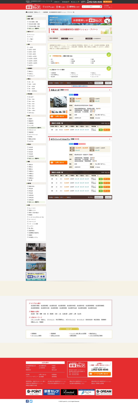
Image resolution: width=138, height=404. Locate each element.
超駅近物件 (73, 335)
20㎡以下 (31, 97)
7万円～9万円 (32, 54)
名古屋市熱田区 (35, 308)
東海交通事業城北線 (80, 108)
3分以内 (31, 149)
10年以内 (31, 195)
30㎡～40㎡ (32, 101)
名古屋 (93, 61)
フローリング (32, 221)
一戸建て (31, 39)
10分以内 (31, 156)
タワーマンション (33, 134)
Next (66, 111)
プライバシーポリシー (32, 376)
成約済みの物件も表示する (80, 86)
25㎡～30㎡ (32, 99)
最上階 (30, 180)
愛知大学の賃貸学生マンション (78, 381)
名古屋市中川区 (45, 308)
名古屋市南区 (63, 308)
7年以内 (31, 193)
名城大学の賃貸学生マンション (34, 383)
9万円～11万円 (32, 56)
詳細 (101, 129)
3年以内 (31, 188)
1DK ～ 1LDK (32, 84)
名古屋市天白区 (92, 308)
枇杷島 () (55, 63)
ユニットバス (95, 76)
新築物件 (103, 319)
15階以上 (31, 173)
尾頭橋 (73, 61)
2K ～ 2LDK (32, 86)
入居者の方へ (57, 1)
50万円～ (31, 65)
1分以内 (31, 147)
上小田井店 (42, 367)
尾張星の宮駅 (91, 108)
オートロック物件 (36, 335)
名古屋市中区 (80, 305)
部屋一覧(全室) (106, 123)
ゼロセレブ (31, 76)
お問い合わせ (107, 129)
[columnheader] (52, 126)
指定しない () (34, 28)
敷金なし (31, 71)
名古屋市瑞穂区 (100, 305)
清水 (72, 59)
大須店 (28, 367)
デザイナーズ (32, 130)
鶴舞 (41, 313)
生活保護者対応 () (35, 127)
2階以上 (31, 166)
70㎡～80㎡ (32, 108)
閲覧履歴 (66, 2)
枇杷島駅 (86, 110)
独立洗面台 (97, 319)
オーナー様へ (107, 7)
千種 (37, 313)
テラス (30, 41)
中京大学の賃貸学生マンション (56, 383)
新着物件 (34, 333)
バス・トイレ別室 (33, 223)
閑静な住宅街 (32, 139)
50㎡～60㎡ (32, 106)
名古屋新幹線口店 (31, 365)
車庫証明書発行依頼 (31, 385)
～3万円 (31, 47)
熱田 (93, 59)
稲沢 (93, 63)
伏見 (44, 313)
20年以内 (31, 200)
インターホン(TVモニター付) (36, 217)
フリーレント (74, 74)
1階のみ (31, 164)
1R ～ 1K (31, 82)
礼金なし (31, 73)
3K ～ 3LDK (32, 88)
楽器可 (30, 118)
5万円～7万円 (32, 52)
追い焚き (31, 228)
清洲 (72, 63)
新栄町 (52, 313)
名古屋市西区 (62, 305)
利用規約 (54, 374)
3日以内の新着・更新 (34, 24)
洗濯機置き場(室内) (34, 232)
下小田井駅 (85, 111)
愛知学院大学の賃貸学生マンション (101, 381)
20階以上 (31, 175)
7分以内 (31, 154)
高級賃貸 (31, 132)
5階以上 (31, 169)
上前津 (70, 313)
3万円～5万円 (32, 49)
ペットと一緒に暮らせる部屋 (78, 333)
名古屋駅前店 (42, 365)
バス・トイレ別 (35, 319)
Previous (50, 111)
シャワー (31, 226)
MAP (90, 105)
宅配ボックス (32, 210)
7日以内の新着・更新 (34, 26)
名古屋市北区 (53, 305)
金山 (52, 61)
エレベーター (32, 208)
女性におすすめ (55, 335)
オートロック (32, 219)
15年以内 (31, 197)
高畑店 (53, 367)
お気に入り (76, 2)
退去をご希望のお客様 (97, 383)
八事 (75, 313)
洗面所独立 (31, 230)
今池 (56, 313)
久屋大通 (64, 313)
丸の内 (79, 313)
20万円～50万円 (33, 63)
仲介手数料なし (55, 74)
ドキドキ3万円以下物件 (96, 335)
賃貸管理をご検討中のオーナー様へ (36, 381)
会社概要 (106, 5)
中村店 (53, 365)
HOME (28, 374)
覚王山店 (54, 369)
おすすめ (31, 141)
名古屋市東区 (44, 305)
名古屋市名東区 (82, 308)
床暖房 (30, 235)
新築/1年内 (31, 186)
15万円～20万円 (33, 61)
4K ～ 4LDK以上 (33, 91)
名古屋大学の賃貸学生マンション (57, 381)
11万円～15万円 (33, 58)
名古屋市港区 (54, 308)
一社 (60, 313)
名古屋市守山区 (72, 308)
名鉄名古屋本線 (79, 161)
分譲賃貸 (31, 123)
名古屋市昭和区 (90, 305)
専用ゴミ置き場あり (34, 212)
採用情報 (54, 376)
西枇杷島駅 (88, 161)
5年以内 (31, 191)
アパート (31, 36)
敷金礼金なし (93, 333)
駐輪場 (30, 214)
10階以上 (31, 171)
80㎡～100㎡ (32, 110)
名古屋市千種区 (35, 305)
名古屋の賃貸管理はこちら (77, 383)
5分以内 (31, 151)
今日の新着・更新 (33, 21)
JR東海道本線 (78, 110)
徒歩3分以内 (74, 76)
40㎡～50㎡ (32, 103)
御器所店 (28, 369)
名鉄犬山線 (78, 111)
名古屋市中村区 (71, 305)
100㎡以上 (31, 112)
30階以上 (31, 178)
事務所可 (31, 121)
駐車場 (30, 136)
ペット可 (31, 125)
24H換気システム (33, 237)
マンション (31, 34)
